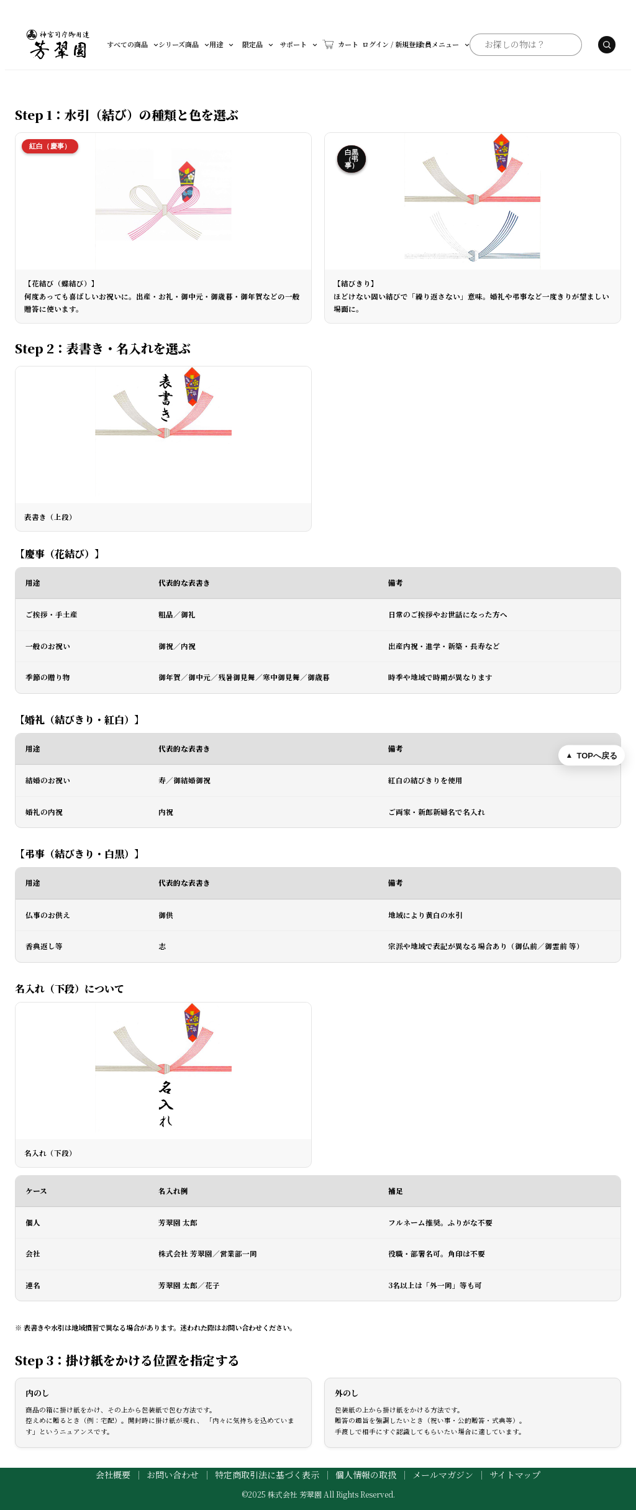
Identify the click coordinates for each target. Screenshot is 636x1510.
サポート (276, 44)
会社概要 (113, 1474)
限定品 (239, 44)
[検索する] (581, 44)
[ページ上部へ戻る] (591, 755)
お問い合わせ (173, 1474)
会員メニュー (401, 44)
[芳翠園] (58, 45)
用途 (207, 44)
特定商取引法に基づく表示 (267, 1474)
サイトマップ (514, 1474)
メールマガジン (442, 1474)
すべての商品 (133, 44)
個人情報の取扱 (365, 1474)
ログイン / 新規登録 (343, 44)
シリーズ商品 (176, 44)
